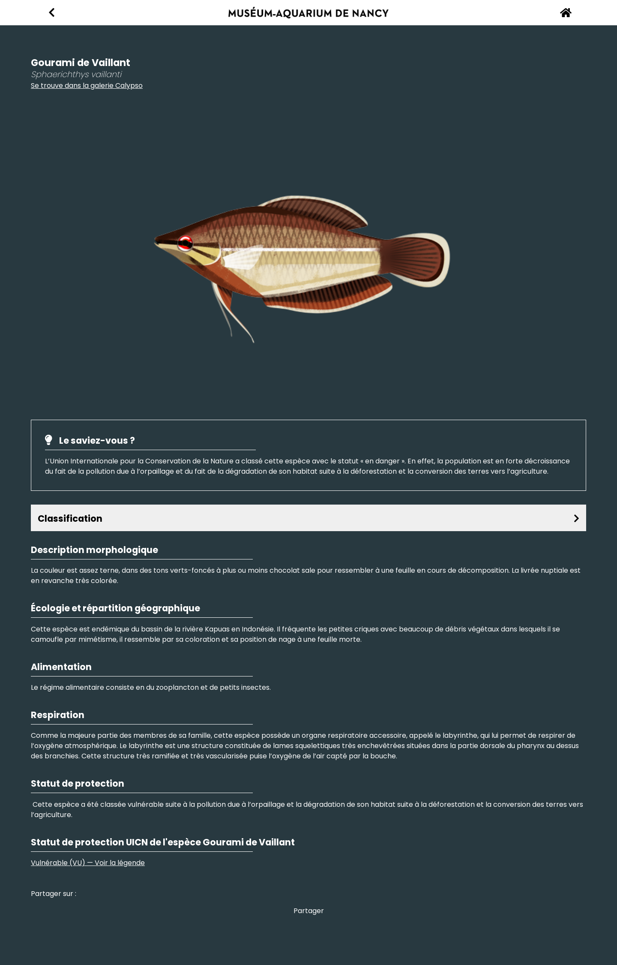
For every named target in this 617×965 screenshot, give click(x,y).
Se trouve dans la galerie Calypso (87, 85)
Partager (309, 911)
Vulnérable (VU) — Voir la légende (88, 863)
